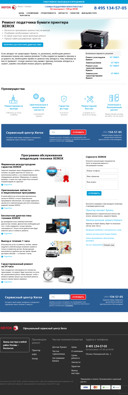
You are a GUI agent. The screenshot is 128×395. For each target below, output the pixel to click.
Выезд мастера (89, 13)
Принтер (36, 350)
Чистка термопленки (94, 245)
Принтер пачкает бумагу (99, 210)
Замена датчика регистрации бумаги (101, 234)
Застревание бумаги (58, 359)
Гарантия (74, 13)
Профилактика (92, 230)
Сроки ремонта (48, 13)
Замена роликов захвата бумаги (104, 220)
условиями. (70, 141)
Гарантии (75, 366)
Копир (35, 358)
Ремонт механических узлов (109, 230)
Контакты (25, 15)
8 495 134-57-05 (110, 7)
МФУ (34, 354)
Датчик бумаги (59, 347)
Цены (21, 13)
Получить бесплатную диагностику (23, 45)
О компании (32, 13)
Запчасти (63, 13)
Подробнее (8, 184)
